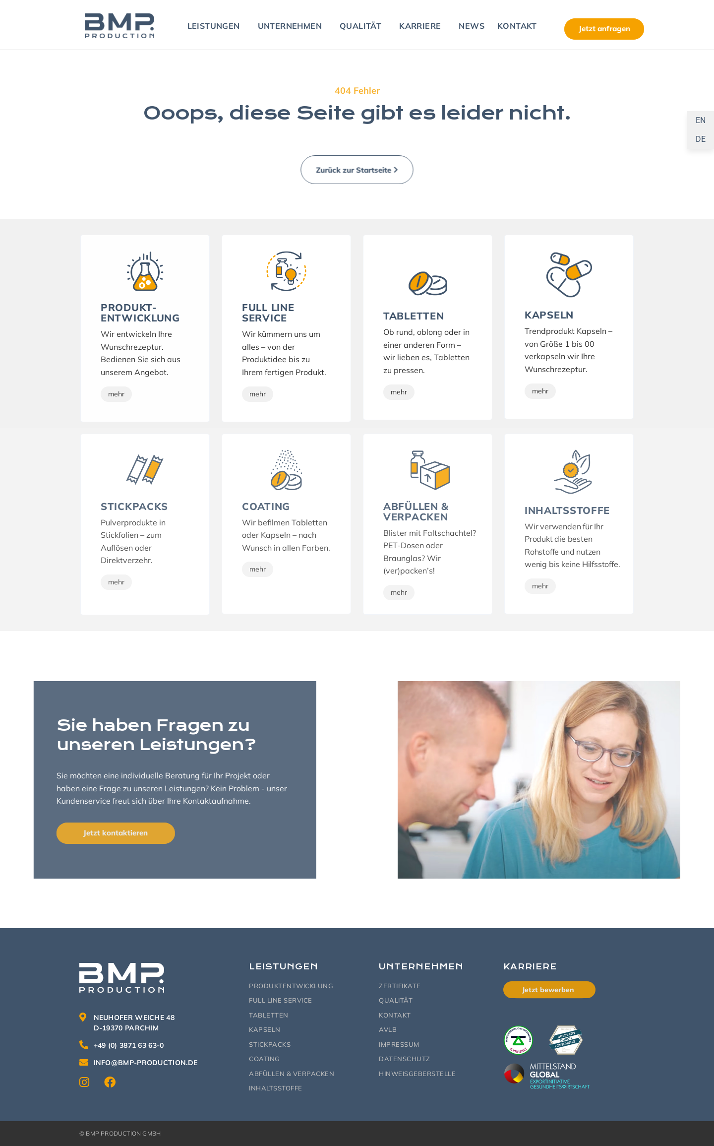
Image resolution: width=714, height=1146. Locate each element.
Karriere (422, 26)
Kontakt (519, 26)
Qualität (363, 26)
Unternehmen (292, 26)
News (471, 26)
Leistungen (216, 26)
